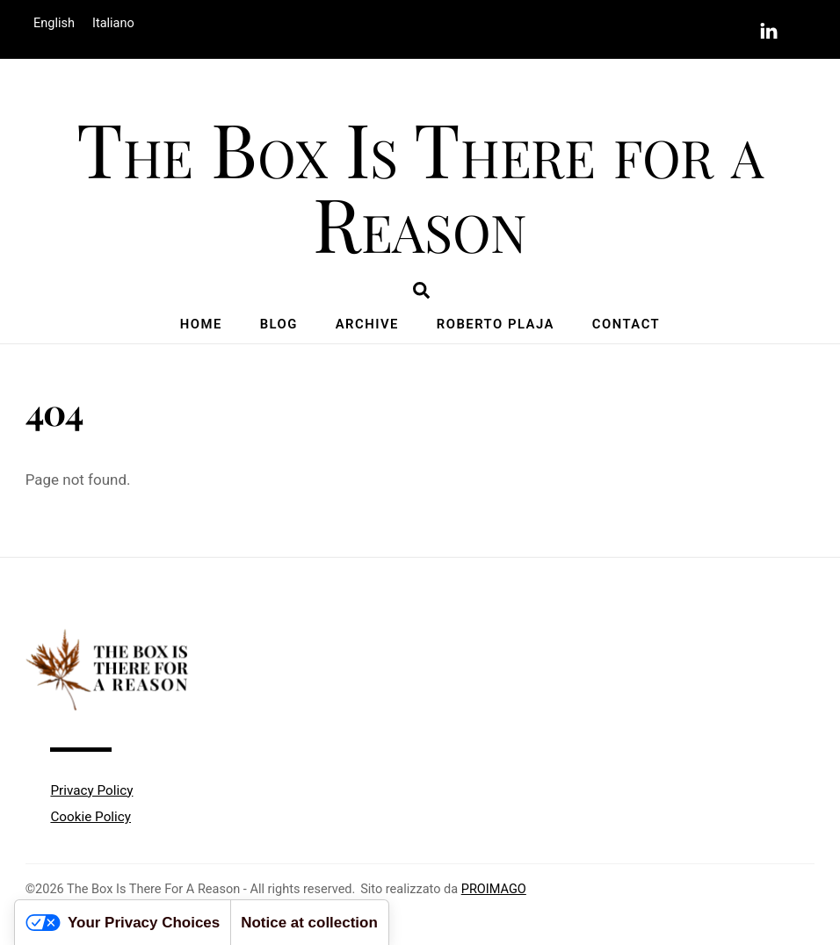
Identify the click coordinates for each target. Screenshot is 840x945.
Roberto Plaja (495, 324)
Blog (279, 324)
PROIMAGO (493, 889)
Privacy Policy (91, 790)
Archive (367, 324)
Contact (626, 324)
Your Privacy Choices (122, 922)
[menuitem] (54, 24)
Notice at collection (309, 922)
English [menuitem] (54, 23)
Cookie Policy (90, 817)
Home (201, 324)
